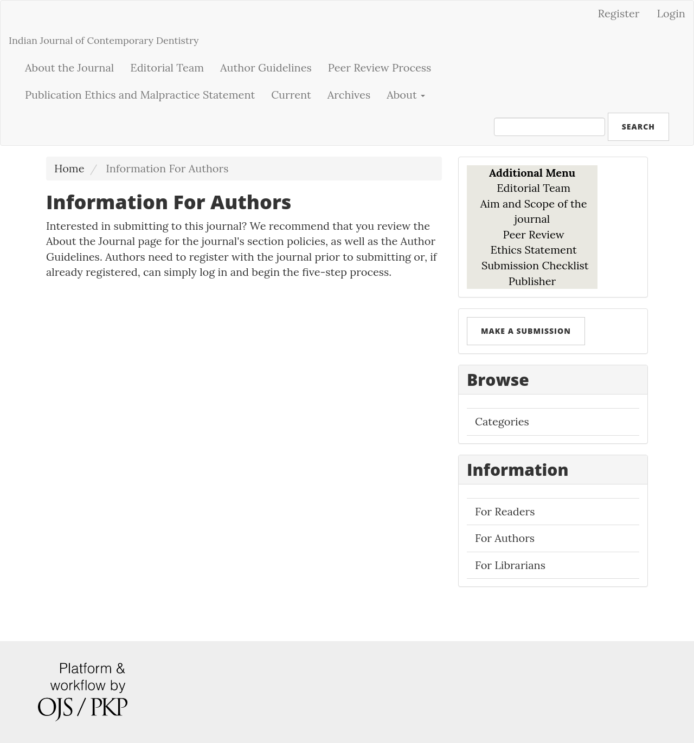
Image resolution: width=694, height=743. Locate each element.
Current (291, 94)
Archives (348, 94)
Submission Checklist (535, 265)
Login (671, 13)
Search (638, 126)
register (209, 256)
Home (69, 168)
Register (619, 13)
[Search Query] (549, 127)
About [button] (406, 94)
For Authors (505, 538)
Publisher (532, 281)
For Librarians (510, 565)
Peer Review (533, 234)
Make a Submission (526, 331)
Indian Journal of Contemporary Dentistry (104, 40)
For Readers (505, 511)
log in (213, 272)
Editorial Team (167, 67)
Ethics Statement (531, 249)
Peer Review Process (380, 67)
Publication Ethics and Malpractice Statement (140, 94)
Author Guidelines (266, 67)
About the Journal (69, 67)
